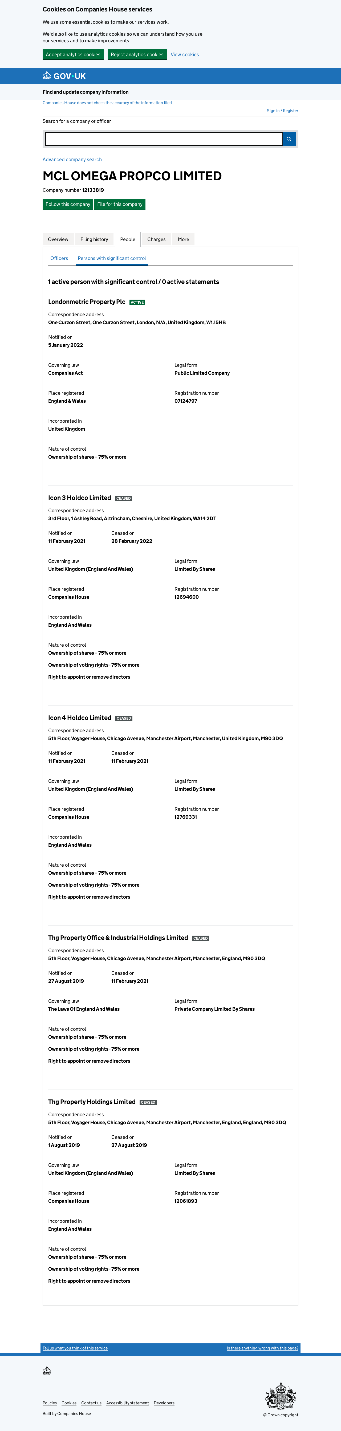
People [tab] (127, 239)
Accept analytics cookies (73, 54)
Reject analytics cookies (137, 54)
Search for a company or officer (77, 121)
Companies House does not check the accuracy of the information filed (107, 102)
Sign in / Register (282, 110)
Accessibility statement (127, 1402)
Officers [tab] (59, 258)
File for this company (120, 204)
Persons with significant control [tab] (112, 258)
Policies (50, 1402)
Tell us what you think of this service (75, 1348)
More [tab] (183, 239)
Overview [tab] (58, 239)
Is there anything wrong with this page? (262, 1348)
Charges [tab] (156, 239)
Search (289, 139)
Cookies (69, 1402)
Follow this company (68, 204)
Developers (164, 1402)
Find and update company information (86, 92)
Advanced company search (72, 159)
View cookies (185, 54)
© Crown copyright (280, 1414)
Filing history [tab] (94, 239)
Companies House (74, 1413)
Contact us (91, 1402)
